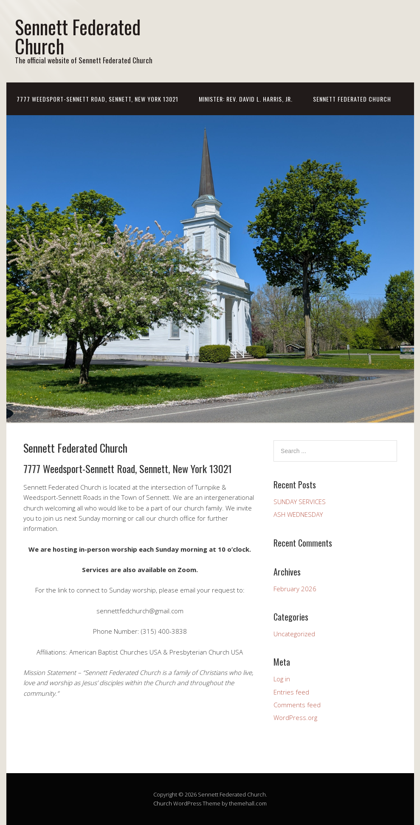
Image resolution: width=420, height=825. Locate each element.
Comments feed (297, 704)
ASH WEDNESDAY (298, 514)
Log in (281, 679)
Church (162, 803)
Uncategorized (294, 633)
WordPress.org (295, 717)
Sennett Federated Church (78, 36)
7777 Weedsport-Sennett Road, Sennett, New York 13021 (97, 98)
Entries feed (291, 692)
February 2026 (294, 588)
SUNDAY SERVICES (299, 501)
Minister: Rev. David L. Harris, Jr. (246, 98)
